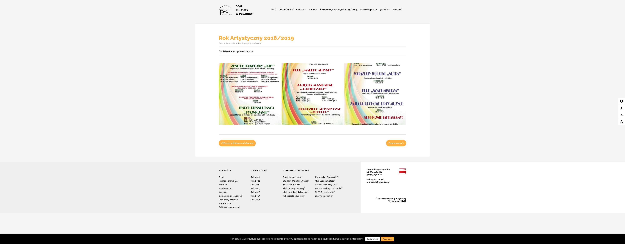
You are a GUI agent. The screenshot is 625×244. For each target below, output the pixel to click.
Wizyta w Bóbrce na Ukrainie (237, 143)
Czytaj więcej (372, 239)
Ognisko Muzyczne (292, 177)
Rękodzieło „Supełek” (294, 196)
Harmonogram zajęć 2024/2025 (339, 9)
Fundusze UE (225, 188)
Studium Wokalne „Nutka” (296, 181)
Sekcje (301, 9)
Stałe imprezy (368, 9)
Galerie (385, 9)
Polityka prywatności (229, 207)
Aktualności (286, 9)
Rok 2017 (255, 196)
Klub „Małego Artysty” (294, 188)
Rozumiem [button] (387, 239)
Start (274, 9)
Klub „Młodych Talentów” (295, 192)
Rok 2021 (255, 181)
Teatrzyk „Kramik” (292, 185)
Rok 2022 (255, 177)
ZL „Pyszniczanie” (324, 196)
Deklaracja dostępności (230, 196)
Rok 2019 (255, 188)
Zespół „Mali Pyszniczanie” (328, 188)
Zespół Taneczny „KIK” (326, 185)
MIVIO (403, 201)
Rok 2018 (255, 192)
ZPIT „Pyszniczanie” (325, 192)
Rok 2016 (255, 200)
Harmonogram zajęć (229, 181)
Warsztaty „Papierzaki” (326, 177)
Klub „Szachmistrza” (325, 181)
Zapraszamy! (396, 143)
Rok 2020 (255, 185)
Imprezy (223, 185)
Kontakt (397, 9)
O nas (313, 9)
